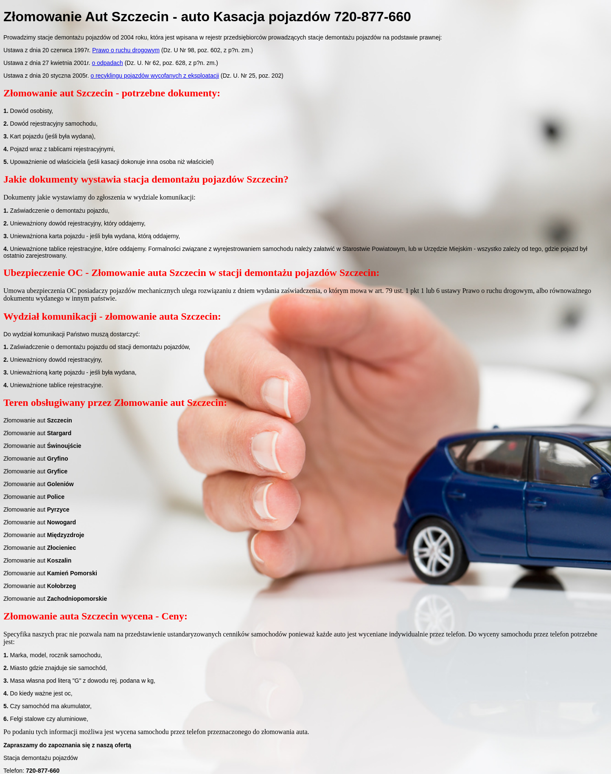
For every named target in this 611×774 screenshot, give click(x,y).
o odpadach (107, 62)
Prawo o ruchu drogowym (126, 50)
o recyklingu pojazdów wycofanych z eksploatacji (154, 75)
